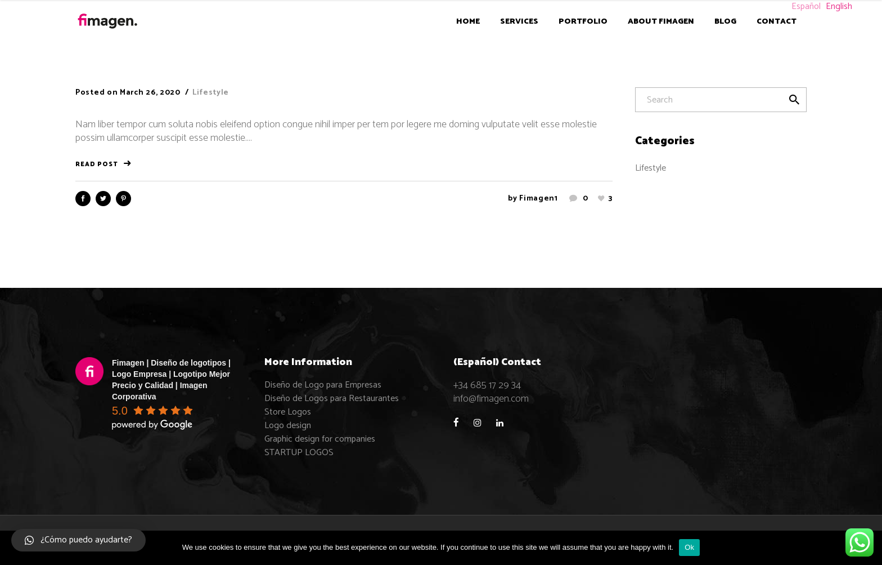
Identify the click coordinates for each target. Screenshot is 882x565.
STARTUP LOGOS (299, 452)
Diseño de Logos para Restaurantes (331, 398)
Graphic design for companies (319, 439)
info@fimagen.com (491, 398)
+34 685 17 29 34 (487, 385)
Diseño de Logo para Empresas (322, 385)
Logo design (287, 425)
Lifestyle (210, 92)
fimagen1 (538, 198)
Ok (689, 547)
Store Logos (287, 412)
